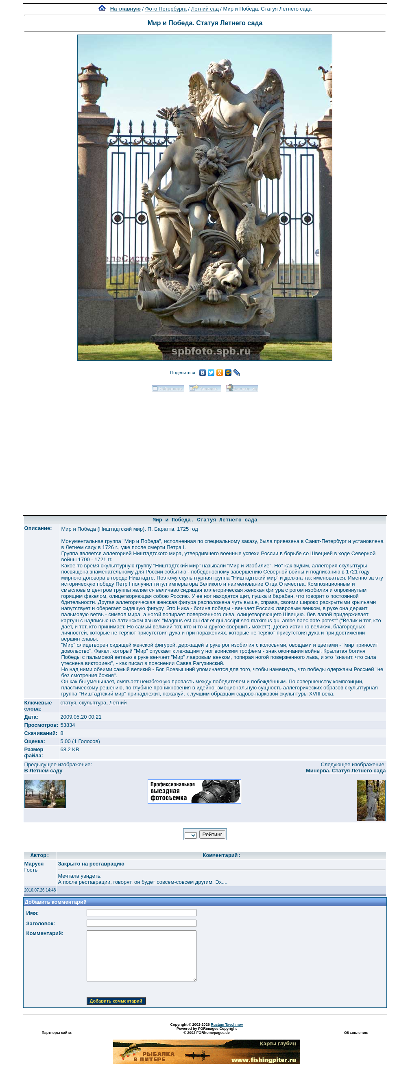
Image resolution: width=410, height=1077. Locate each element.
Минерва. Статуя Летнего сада (346, 770)
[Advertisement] (205, 451)
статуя (68, 703)
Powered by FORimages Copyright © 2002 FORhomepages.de (207, 1031)
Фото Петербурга (166, 9)
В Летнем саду (43, 770)
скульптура (92, 703)
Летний (118, 703)
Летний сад (205, 9)
